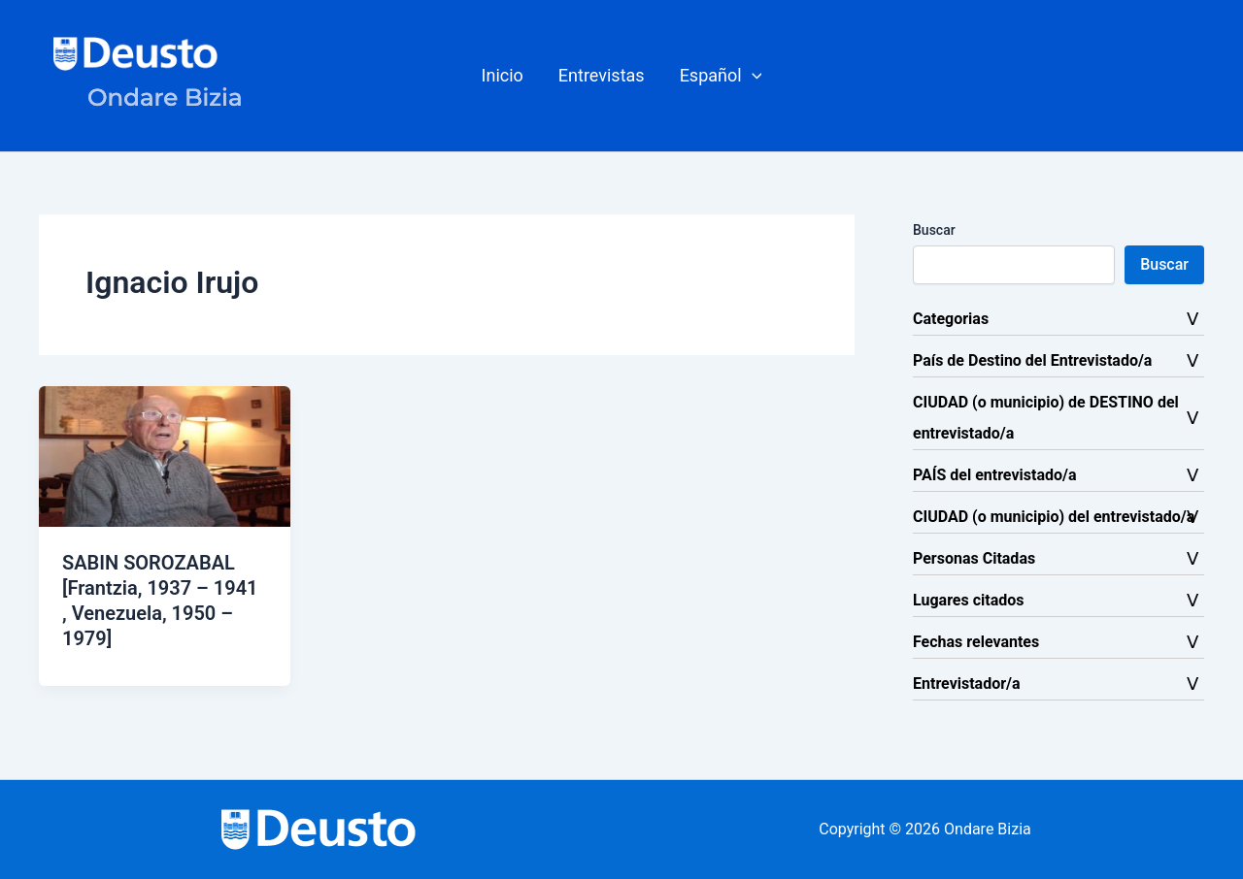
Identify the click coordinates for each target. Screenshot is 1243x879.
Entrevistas (601, 75)
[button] (721, 75)
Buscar (934, 230)
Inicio (502, 75)
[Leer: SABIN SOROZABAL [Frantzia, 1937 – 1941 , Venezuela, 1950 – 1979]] (164, 455)
